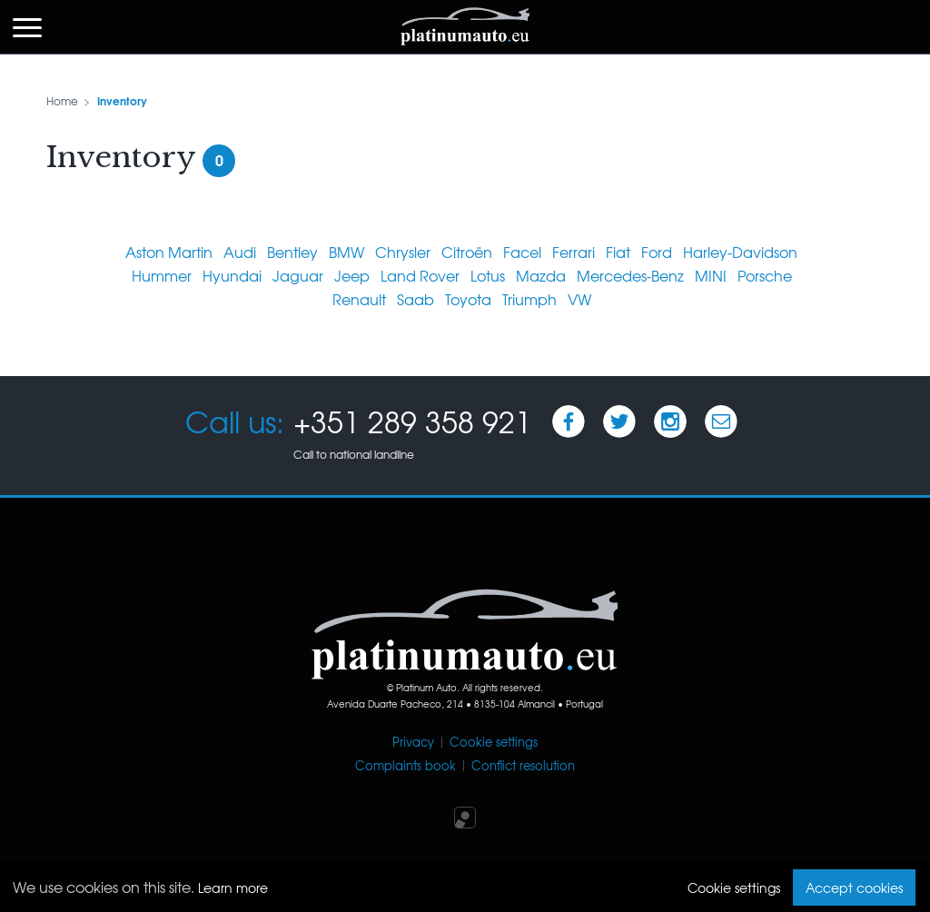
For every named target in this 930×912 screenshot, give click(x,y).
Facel (522, 252)
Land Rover (420, 275)
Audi (239, 252)
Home (62, 101)
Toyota (468, 299)
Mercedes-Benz (630, 275)
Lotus (487, 275)
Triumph (529, 299)
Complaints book (405, 765)
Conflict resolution (523, 765)
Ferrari (573, 252)
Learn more (233, 887)
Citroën (466, 252)
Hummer (162, 275)
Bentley (292, 252)
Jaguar (297, 275)
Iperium (465, 817)
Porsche (764, 275)
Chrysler (402, 252)
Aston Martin (169, 252)
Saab (415, 299)
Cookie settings (494, 741)
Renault (359, 299)
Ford (656, 252)
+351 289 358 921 (412, 421)
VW (579, 299)
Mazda (541, 275)
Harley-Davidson (740, 252)
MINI (711, 275)
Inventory (122, 100)
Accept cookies (854, 887)
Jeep (352, 275)
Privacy (413, 741)
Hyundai (232, 275)
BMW (346, 252)
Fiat (618, 252)
